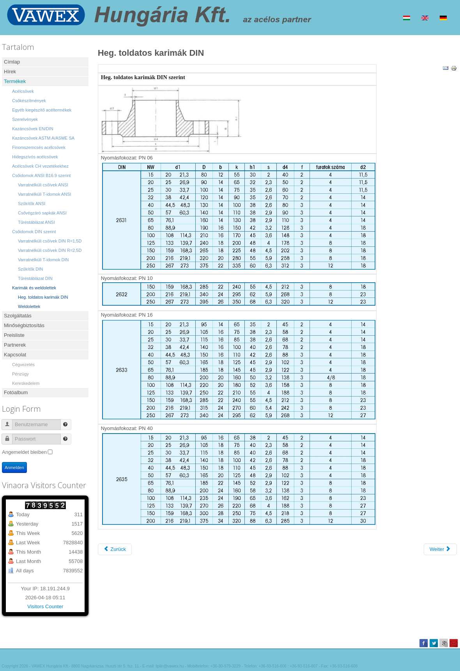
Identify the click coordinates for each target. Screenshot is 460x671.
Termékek (15, 81)
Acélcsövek (23, 91)
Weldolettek (29, 306)
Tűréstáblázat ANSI (36, 222)
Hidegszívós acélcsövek (35, 156)
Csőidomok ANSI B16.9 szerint (41, 175)
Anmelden (14, 467)
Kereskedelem (25, 383)
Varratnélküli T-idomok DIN (43, 259)
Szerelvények (25, 119)
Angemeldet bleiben (24, 452)
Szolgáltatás (18, 316)
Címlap (12, 62)
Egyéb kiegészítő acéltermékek (41, 110)
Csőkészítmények (29, 100)
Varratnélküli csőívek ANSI (43, 184)
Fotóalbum (16, 392)
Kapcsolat (15, 355)
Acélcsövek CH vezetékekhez (40, 166)
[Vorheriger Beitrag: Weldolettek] (115, 549)
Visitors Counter (45, 606)
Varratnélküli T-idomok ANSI (44, 194)
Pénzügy (20, 374)
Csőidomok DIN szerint (34, 231)
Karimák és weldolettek (34, 287)
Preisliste (14, 335)
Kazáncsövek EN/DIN (32, 128)
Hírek (10, 71)
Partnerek (15, 345)
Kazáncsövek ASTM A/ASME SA (43, 138)
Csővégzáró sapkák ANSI (42, 213)
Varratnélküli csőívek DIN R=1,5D (49, 241)
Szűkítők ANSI (31, 203)
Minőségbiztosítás (24, 325)
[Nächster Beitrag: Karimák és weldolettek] (440, 549)
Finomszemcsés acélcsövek (38, 147)
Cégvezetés (23, 364)
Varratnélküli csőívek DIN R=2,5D (49, 250)
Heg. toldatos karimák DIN (43, 297)
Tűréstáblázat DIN (35, 278)
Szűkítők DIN (30, 269)
